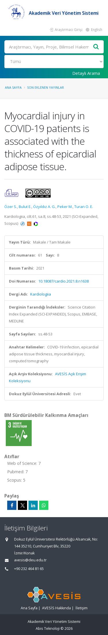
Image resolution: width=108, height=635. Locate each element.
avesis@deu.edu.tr (30, 560)
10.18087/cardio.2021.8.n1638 (63, 281)
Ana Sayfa (13, 87)
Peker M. (65, 206)
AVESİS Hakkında (56, 608)
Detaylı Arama (86, 73)
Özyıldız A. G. (44, 206)
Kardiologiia (40, 294)
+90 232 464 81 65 (29, 568)
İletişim (81, 608)
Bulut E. (25, 206)
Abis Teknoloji (48, 628)
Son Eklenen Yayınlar (45, 87)
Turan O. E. (83, 206)
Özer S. (10, 206)
